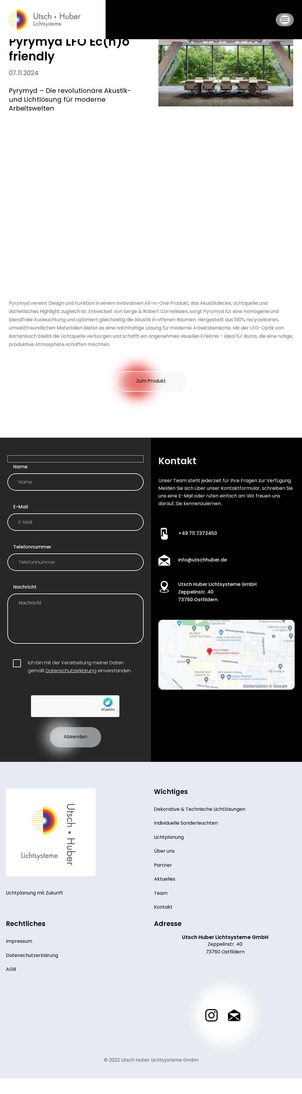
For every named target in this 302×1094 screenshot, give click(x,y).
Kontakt (163, 923)
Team (161, 908)
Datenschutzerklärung (71, 679)
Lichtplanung (169, 849)
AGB (11, 987)
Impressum (19, 958)
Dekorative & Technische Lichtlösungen (199, 819)
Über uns (164, 864)
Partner (163, 878)
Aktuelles (164, 893)
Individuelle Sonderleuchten (186, 834)
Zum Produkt (151, 382)
